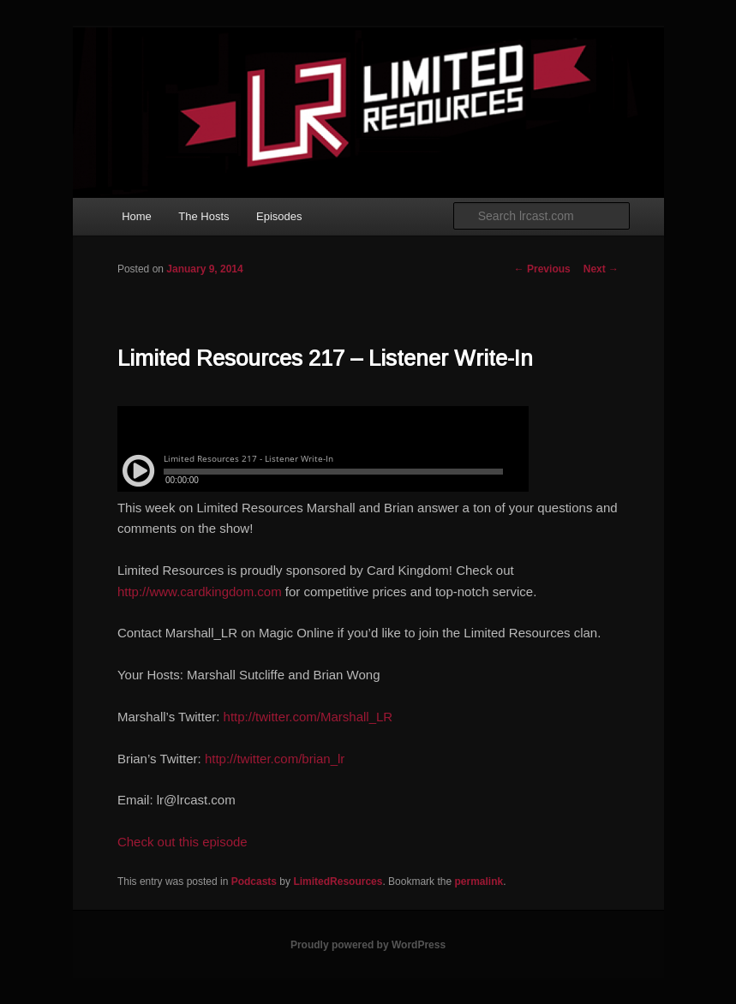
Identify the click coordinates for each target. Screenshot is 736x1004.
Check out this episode (182, 841)
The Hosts (203, 216)
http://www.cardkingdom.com (199, 591)
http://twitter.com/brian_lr (274, 758)
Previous (542, 269)
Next (601, 269)
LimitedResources (337, 881)
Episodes (279, 216)
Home (137, 216)
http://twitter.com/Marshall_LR (308, 716)
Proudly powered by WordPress (368, 945)
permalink (478, 881)
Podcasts (254, 881)
